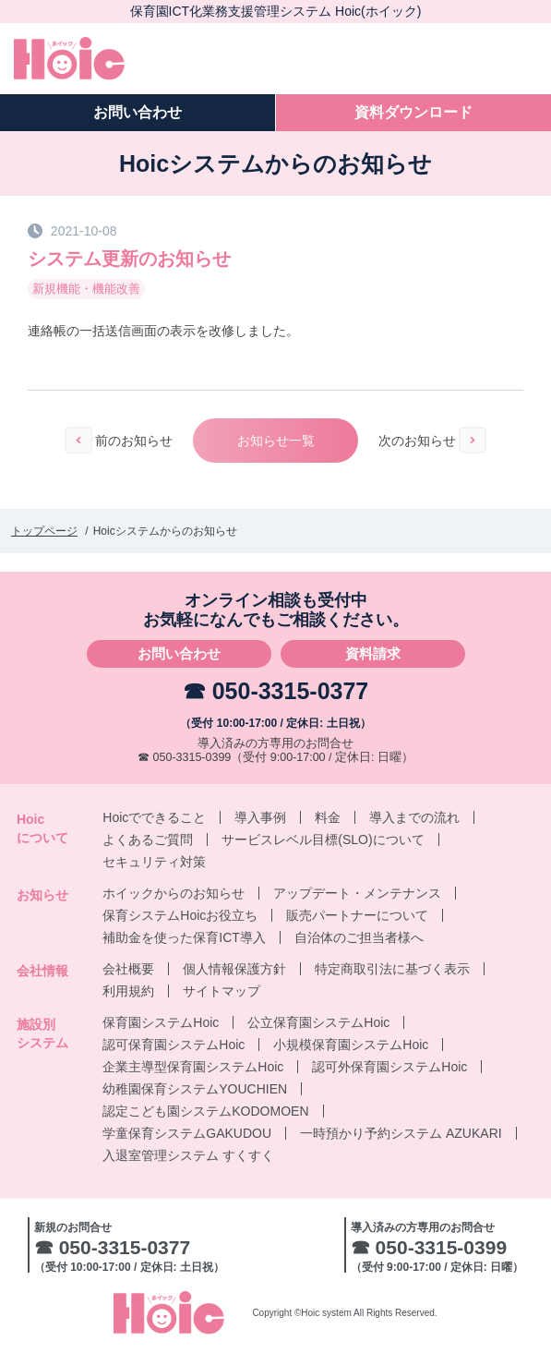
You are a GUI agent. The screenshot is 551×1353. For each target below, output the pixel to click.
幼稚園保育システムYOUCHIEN (194, 1088)
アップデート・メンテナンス (357, 893)
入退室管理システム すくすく (188, 1155)
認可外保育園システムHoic (389, 1066)
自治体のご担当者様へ (359, 937)
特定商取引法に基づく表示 (392, 968)
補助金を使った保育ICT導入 (184, 937)
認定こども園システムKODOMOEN (205, 1111)
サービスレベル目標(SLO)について (323, 839)
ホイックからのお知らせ (173, 893)
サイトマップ (221, 991)
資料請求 (373, 653)
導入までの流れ (414, 817)
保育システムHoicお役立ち (180, 915)
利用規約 (128, 991)
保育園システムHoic (160, 1022)
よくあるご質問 (147, 839)
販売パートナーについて (357, 915)
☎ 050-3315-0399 (184, 757)
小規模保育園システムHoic (350, 1044)
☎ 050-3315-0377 (276, 691)
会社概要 (128, 968)
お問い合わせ (179, 653)
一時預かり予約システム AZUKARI (401, 1133)
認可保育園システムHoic (173, 1044)
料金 (328, 817)
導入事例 (260, 817)
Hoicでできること (154, 817)
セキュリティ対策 (154, 861)
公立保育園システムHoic (318, 1022)
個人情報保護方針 (234, 968)
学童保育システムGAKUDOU (186, 1133)
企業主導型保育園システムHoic (192, 1066)
